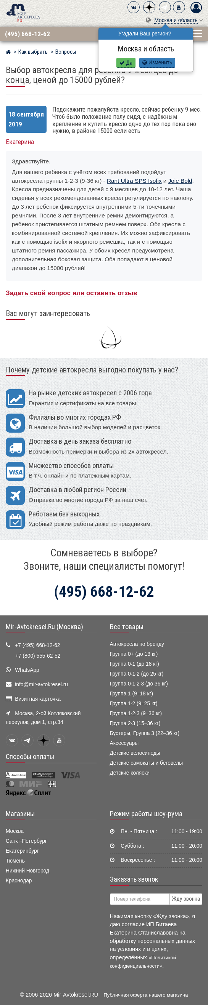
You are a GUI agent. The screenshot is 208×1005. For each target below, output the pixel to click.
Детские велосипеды (135, 753)
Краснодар (19, 881)
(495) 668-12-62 (27, 33)
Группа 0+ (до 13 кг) (134, 654)
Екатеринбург (22, 851)
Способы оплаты (30, 757)
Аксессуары (124, 743)
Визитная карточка (38, 699)
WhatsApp (27, 670)
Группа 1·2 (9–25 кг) (134, 703)
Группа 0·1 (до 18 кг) (134, 664)
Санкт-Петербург (26, 841)
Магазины (20, 814)
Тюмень (15, 861)
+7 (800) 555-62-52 (37, 656)
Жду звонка (186, 898)
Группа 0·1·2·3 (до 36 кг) (139, 684)
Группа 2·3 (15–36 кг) (135, 723)
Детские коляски (130, 773)
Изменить (157, 63)
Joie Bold (180, 180)
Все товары (127, 627)
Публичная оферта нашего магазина (146, 995)
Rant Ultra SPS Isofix (134, 180)
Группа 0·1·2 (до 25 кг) (137, 674)
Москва (15, 831)
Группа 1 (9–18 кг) (131, 694)
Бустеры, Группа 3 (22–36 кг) (145, 733)
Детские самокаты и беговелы (146, 763)
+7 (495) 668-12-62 (37, 645)
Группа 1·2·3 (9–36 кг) (136, 713)
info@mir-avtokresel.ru (41, 684)
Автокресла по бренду (137, 644)
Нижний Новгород (27, 871)
